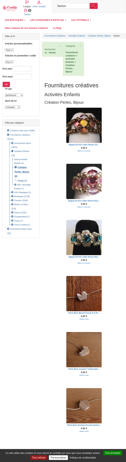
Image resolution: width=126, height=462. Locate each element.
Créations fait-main (19, 130)
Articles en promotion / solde (20, 55)
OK (6, 84)
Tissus (17, 221)
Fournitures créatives (20, 135)
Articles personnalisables (18, 43)
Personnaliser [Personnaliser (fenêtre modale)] (58, 457)
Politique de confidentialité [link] (83, 457)
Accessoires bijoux (22, 143)
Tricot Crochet (20, 225)
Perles (21, 180)
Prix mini (7, 68)
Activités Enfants (21, 151)
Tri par (8, 88)
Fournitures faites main (21, 229)
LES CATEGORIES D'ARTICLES (48, 20)
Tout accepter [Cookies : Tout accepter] (113, 453)
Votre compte (104, 6)
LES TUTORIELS (81, 20)
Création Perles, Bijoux (99, 35)
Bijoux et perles (84, 151)
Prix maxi (8, 76)
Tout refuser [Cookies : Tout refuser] (39, 457)
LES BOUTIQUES (15, 20)
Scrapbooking (20, 217)
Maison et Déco (21, 204)
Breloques (18, 196)
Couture (17, 200)
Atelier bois (84, 319)
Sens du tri (11, 101)
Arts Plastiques (21, 192)
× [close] (60, 45)
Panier (102, 14)
